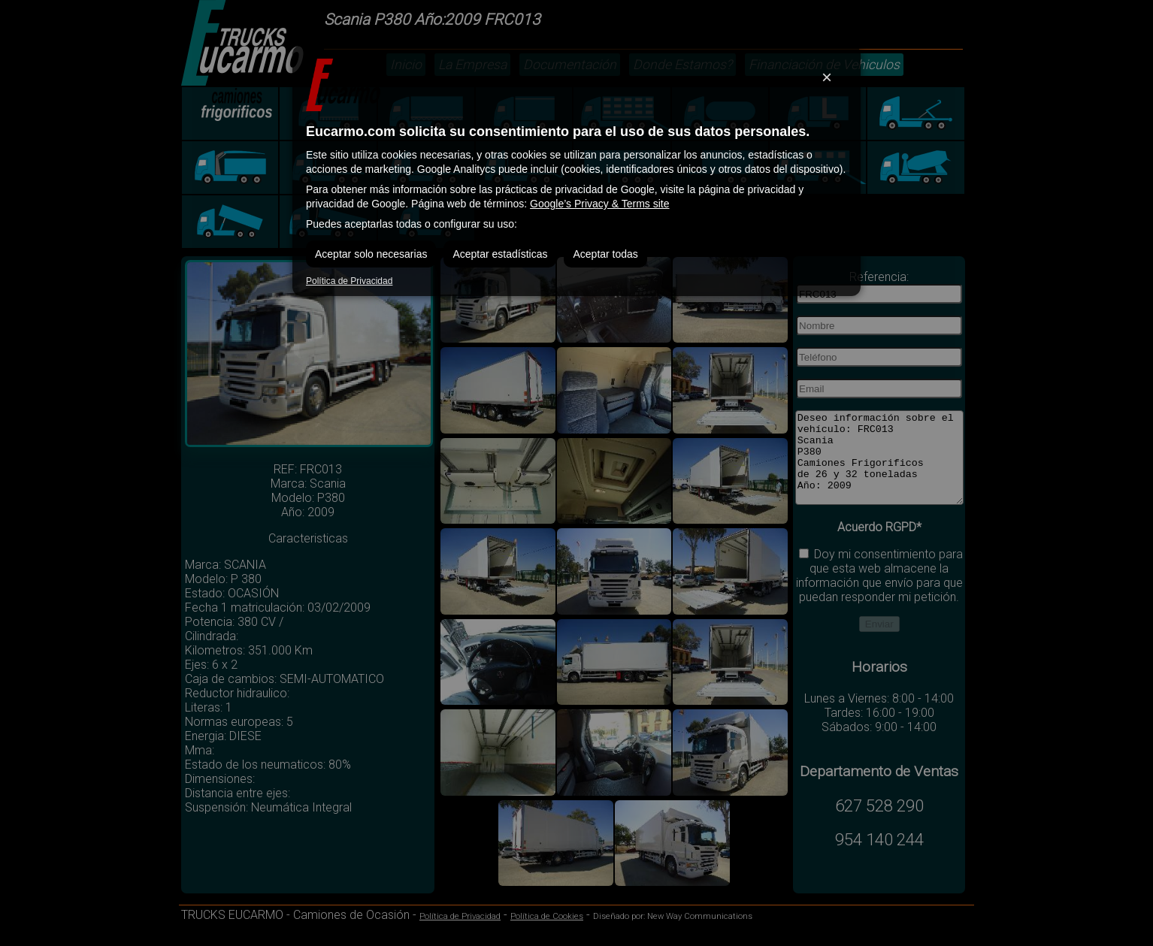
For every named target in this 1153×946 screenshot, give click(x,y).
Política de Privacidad (349, 281)
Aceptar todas (605, 254)
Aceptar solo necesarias (371, 254)
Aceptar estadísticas (499, 254)
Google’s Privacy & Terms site (599, 204)
